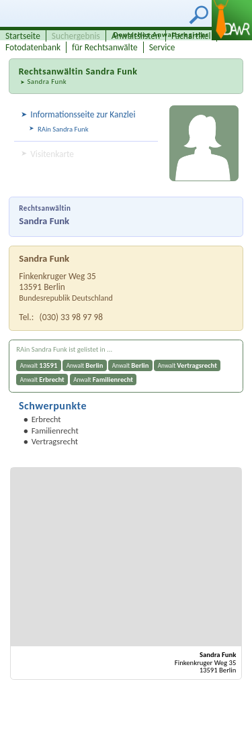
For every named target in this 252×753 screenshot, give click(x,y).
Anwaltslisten (136, 36)
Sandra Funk (47, 81)
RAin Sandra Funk (63, 129)
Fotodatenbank (32, 47)
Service (162, 47)
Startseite (22, 36)
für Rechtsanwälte (105, 47)
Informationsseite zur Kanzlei (82, 114)
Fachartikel (191, 36)
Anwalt (39, 365)
